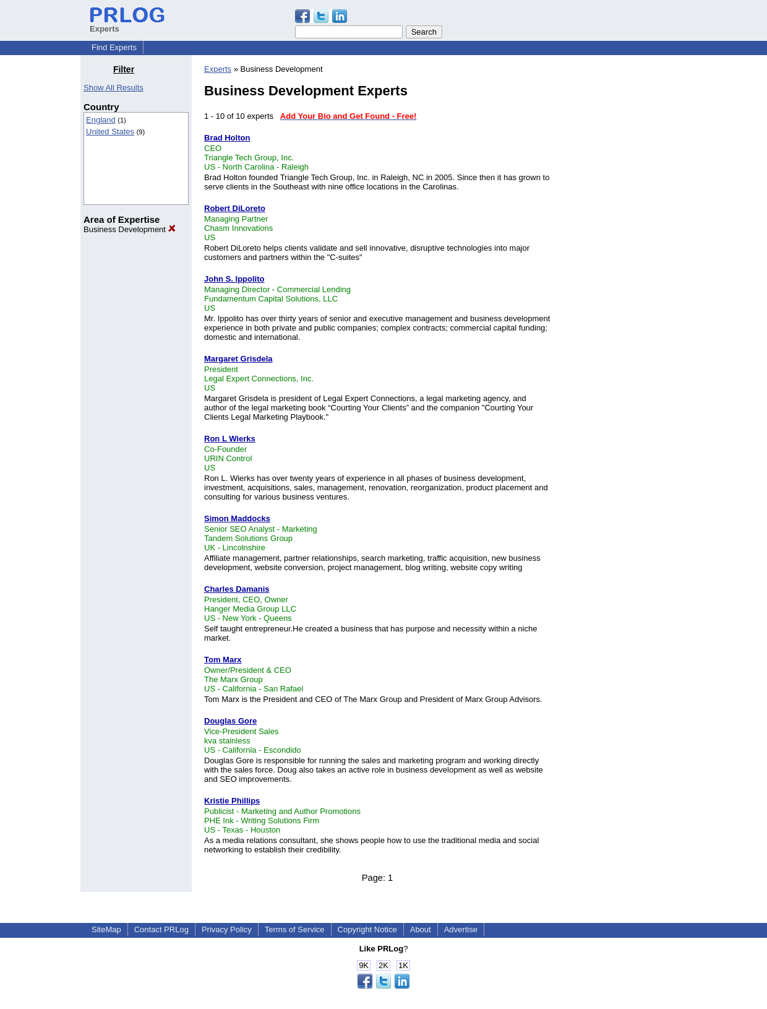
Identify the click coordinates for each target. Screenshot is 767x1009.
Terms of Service (295, 929)
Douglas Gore (230, 720)
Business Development (130, 229)
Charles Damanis (237, 589)
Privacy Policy (227, 929)
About (420, 929)
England (101, 119)
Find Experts (114, 47)
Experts (217, 69)
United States (110, 131)
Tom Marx (222, 659)
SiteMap (106, 929)
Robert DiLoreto (234, 208)
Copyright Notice (367, 929)
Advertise (461, 929)
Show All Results (114, 87)
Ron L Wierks (229, 438)
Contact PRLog (161, 929)
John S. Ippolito (234, 279)
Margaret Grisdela (238, 358)
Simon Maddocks (237, 518)
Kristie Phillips (232, 800)
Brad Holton (227, 137)
